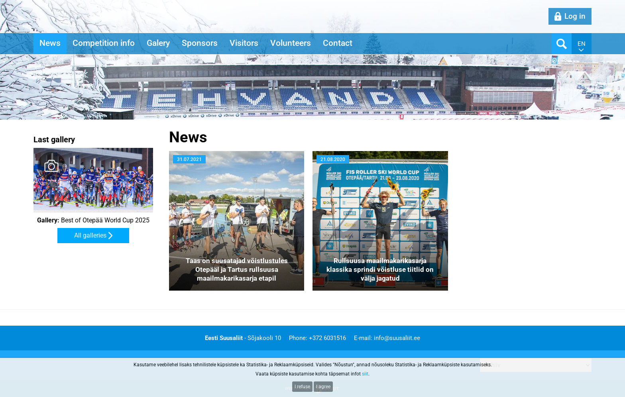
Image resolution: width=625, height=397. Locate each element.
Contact (337, 43)
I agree (323, 386)
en (582, 43)
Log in (575, 16)
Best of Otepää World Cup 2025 (93, 220)
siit (365, 374)
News (50, 43)
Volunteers (290, 43)
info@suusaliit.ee (397, 338)
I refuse (302, 386)
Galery (158, 43)
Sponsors (200, 43)
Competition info (104, 43)
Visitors (244, 43)
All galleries (90, 235)
